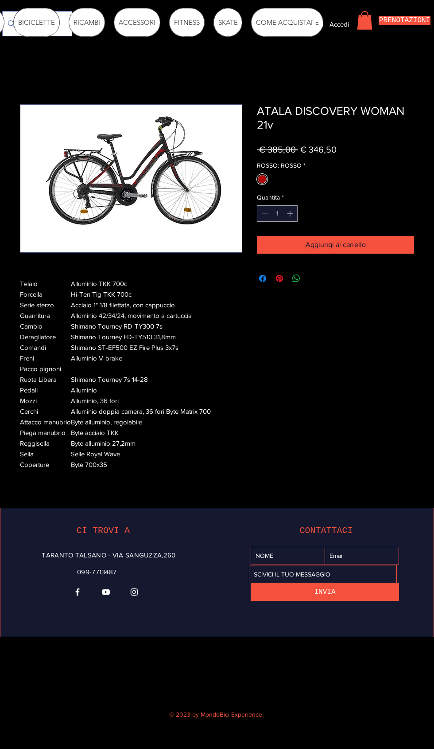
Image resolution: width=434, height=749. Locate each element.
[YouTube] (106, 592)
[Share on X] (313, 278)
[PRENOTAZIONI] (404, 20)
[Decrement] (263, 213)
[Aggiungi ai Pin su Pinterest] (279, 278)
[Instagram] (134, 592)
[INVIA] (325, 592)
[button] (364, 20)
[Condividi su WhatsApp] (296, 278)
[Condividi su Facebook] (262, 278)
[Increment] (290, 213)
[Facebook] (77, 592)
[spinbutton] (277, 213)
